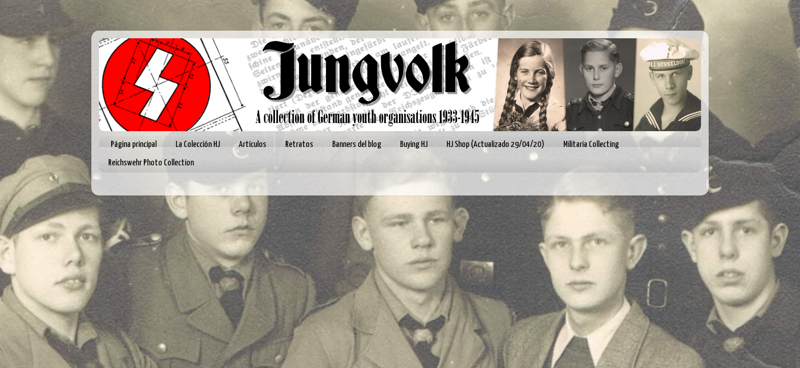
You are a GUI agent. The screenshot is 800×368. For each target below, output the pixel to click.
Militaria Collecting (591, 144)
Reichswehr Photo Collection (151, 163)
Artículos (252, 144)
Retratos (299, 144)
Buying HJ (414, 144)
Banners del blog (356, 144)
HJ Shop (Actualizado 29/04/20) (495, 144)
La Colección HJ (198, 144)
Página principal (134, 144)
